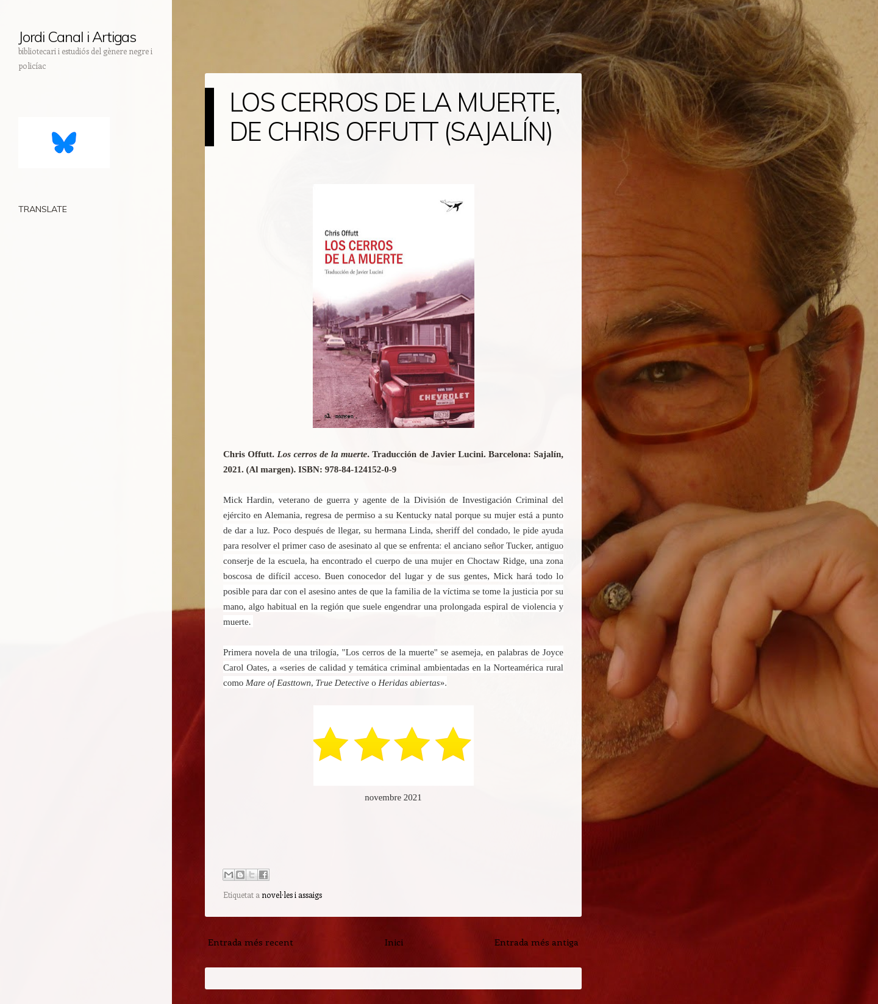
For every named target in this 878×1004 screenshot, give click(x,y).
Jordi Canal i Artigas (77, 36)
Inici (394, 942)
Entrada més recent (250, 942)
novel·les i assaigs (292, 894)
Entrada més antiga (536, 942)
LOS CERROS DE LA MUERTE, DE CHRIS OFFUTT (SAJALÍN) (394, 117)
